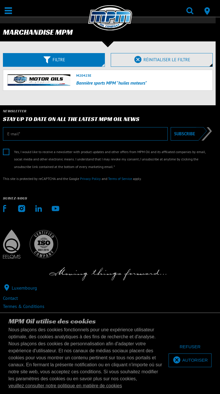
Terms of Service (120, 178)
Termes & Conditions (23, 306)
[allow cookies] (190, 360)
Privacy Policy (90, 178)
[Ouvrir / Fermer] (8, 10)
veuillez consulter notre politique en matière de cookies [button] (65, 385)
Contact (10, 298)
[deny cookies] (190, 347)
